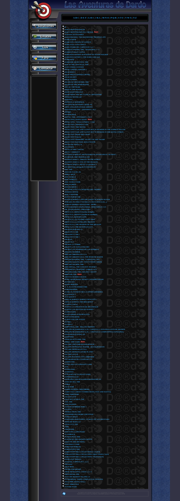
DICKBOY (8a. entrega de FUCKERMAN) (80, 167)
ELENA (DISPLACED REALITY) (77, 314)
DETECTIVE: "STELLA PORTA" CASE (79, 122)
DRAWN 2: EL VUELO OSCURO (76, 247)
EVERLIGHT (69, 369)
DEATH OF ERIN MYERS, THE (76, 82)
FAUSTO (67, 409)
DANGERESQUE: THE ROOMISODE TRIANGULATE (85, 37)
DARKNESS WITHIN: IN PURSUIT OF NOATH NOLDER (86, 54)
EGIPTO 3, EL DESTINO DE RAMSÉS (79, 309)
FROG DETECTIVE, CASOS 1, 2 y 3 (78, 472)
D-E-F (83, 18)
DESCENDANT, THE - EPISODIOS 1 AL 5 (80, 109)
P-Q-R (114, 18)
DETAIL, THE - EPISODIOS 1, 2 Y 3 (78, 117)
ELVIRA (67, 322)
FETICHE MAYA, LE (72, 422)
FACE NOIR (69, 387)
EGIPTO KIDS (70, 312)
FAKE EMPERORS (71, 394)
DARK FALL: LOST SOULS (75, 44)
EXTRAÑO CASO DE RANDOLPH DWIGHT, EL (82, 379)
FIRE (66, 427)
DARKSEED (69, 59)
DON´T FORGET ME (72, 197)
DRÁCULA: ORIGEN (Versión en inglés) (79, 212)
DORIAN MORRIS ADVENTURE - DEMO (80, 204)
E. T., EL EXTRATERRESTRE (76, 287)
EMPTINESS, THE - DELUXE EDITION (79, 327)
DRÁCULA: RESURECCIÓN (75, 217)
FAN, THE (68, 402)
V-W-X (128, 18)
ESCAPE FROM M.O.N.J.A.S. (75, 349)
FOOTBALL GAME (72, 444)
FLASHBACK (69, 434)
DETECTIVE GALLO (72, 137)
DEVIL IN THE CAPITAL (74, 149)
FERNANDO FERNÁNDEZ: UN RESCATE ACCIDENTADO (86, 419)
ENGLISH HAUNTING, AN (74, 334)
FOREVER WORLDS (72, 447)
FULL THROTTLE (71, 484)
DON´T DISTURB (71, 194)
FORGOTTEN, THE (72, 449)
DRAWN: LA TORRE (72, 244)
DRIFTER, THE (70, 274)
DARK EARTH (70, 39)
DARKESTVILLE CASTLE (74, 52)
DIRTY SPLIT (69, 174)
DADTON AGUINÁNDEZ (74, 34)
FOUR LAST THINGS (72, 459)
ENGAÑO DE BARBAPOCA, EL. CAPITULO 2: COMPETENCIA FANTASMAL (94, 332)
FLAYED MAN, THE (72, 437)
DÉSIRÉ (67, 112)
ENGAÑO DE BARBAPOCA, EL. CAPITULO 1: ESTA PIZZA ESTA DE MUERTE (94, 329)
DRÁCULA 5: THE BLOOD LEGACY (78, 227)
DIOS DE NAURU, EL (72, 172)
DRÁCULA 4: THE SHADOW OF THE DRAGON (82, 224)
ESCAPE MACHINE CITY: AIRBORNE (79, 357)
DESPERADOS (70, 114)
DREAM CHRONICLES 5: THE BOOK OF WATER (83, 257)
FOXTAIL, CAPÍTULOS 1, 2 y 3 (76, 462)
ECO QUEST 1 (70, 294)
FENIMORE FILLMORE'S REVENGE (79, 414)
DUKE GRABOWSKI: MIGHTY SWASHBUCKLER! (84, 279)
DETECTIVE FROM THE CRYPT (77, 134)
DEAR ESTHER (70, 79)
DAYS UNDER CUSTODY (74, 67)
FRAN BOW (69, 467)
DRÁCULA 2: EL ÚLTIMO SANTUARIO (79, 219)
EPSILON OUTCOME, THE (75, 339)
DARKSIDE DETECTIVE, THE (76, 62)
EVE (66, 367)
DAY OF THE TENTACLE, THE (76, 64)
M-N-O (105, 18)
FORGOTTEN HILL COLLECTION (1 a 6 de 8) (82, 452)
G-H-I (91, 18)
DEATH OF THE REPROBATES (76, 84)
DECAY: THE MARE (72, 87)
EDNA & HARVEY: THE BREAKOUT (78, 302)
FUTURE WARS (70, 487)
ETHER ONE (69, 362)
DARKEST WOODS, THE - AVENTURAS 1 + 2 (81, 49)
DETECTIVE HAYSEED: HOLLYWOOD (79, 142)
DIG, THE (68, 169)
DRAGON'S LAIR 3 (71, 237)
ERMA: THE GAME (72, 342)
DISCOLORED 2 (70, 187)
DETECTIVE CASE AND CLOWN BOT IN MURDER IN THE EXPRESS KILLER (94, 129)
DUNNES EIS (69, 282)
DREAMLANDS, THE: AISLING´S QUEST (80, 272)
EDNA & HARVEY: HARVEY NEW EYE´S (80, 299)
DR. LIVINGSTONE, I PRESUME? (77, 209)
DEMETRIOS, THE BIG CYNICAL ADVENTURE (83, 94)
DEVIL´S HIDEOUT (72, 152)
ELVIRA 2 (68, 324)
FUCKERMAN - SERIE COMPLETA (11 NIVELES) (83, 479)
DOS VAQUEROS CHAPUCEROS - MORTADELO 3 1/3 (85, 207)
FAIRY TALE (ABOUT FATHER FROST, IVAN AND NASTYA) (87, 392)
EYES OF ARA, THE (72, 382)
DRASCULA (69, 242)
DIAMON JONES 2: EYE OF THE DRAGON (81, 162)
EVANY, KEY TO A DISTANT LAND (78, 364)
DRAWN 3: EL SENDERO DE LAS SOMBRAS (81, 249)
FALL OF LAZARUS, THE (74, 399)
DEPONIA (68, 99)
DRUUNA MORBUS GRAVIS (75, 277)
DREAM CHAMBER (72, 252)
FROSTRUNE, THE (71, 474)
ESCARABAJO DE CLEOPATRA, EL (78, 359)
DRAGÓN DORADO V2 (73, 229)
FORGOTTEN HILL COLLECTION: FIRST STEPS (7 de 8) (86, 454)
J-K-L (98, 18)
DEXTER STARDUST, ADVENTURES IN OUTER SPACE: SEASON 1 (90, 154)
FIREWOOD (69, 429)
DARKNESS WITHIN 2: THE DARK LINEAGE (82, 57)
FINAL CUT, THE (71, 424)
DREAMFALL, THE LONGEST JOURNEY (80, 267)
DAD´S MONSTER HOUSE (74, 29)
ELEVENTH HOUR (72, 317)
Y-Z (135, 18)
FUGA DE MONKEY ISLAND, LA (77, 477)
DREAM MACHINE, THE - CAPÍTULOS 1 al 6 (81, 259)
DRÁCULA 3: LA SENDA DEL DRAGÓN (79, 222)
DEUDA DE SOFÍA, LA (73, 144)
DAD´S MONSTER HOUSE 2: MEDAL (78, 32)
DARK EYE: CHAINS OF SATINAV (77, 42)
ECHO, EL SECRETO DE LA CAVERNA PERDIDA (83, 292)
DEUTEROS (69, 147)
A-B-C (76, 18)
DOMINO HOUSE (71, 192)
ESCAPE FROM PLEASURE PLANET (78, 352)
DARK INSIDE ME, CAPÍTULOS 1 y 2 (78, 47)
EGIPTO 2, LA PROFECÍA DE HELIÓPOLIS (81, 307)
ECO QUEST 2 (70, 297)
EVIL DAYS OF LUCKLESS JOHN (77, 374)
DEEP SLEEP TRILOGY (73, 92)
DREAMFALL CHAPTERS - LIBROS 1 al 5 (80, 269)
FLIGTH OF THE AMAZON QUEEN (78, 439)
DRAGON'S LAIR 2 (71, 234)
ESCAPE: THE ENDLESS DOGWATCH (79, 344)
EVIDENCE (69, 372)
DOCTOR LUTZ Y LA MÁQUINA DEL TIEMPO (82, 189)
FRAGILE (68, 464)
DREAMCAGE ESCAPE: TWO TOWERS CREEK (83, 262)
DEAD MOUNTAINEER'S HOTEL (77, 74)
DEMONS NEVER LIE (73, 97)
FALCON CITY (70, 397)
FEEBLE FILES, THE (72, 412)
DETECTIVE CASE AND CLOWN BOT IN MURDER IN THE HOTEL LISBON (94, 132)
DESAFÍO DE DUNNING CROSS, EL (78, 104)
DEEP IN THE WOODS (73, 89)
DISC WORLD (70, 177)
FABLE (67, 384)
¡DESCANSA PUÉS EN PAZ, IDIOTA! (78, 107)
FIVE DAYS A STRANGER (74, 432)
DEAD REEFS (69, 72)
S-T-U (121, 18)
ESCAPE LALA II (71, 354)
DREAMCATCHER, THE (74, 264)
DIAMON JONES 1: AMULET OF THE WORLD (82, 159)
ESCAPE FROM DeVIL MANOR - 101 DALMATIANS (84, 347)
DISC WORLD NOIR (72, 182)
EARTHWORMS (70, 289)
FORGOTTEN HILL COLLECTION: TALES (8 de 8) (84, 457)
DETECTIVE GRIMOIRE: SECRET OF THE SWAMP (84, 139)
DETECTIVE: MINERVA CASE (76, 124)
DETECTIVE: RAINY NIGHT (75, 119)
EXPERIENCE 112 (71, 377)
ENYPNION (69, 337)
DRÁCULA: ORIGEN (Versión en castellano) (80, 214)
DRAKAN (68, 239)
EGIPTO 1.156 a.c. (71, 304)
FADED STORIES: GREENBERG (77, 389)
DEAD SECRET (70, 77)
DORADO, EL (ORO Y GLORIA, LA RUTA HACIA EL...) (85, 202)
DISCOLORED (70, 184)
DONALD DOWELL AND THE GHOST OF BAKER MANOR (87, 199)
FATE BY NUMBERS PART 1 (75, 407)
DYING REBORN (71, 284)
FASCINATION (70, 404)
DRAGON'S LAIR (71, 232)
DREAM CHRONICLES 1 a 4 (75, 254)
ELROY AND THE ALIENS (74, 319)
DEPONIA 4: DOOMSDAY (74, 102)
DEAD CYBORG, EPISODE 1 (75, 69)
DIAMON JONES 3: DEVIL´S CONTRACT (80, 164)
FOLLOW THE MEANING (74, 442)
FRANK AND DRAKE (72, 469)
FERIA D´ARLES (71, 417)
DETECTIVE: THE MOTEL (75, 127)
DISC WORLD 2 (70, 179)
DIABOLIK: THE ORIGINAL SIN (77, 157)
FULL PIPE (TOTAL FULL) (74, 482)
